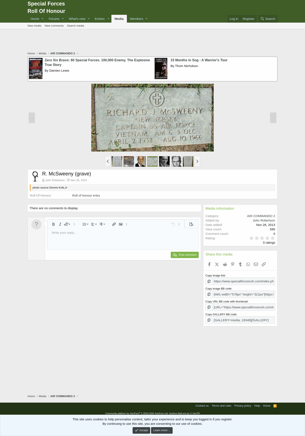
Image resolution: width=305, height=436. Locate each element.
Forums (54, 19)
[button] (43, 19)
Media (119, 19)
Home (35, 19)
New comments (54, 25)
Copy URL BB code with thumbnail (226, 300)
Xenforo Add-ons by (184, 411)
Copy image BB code (218, 288)
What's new (77, 19)
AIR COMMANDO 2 (261, 216)
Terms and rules (221, 403)
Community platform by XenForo (136, 411)
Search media (75, 25)
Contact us (202, 403)
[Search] (267, 19)
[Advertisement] (152, 40)
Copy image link (215, 275)
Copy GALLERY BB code (220, 312)
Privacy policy (242, 403)
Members (136, 19)
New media (34, 25)
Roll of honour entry (86, 195)
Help (257, 403)
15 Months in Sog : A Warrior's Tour (199, 60)
